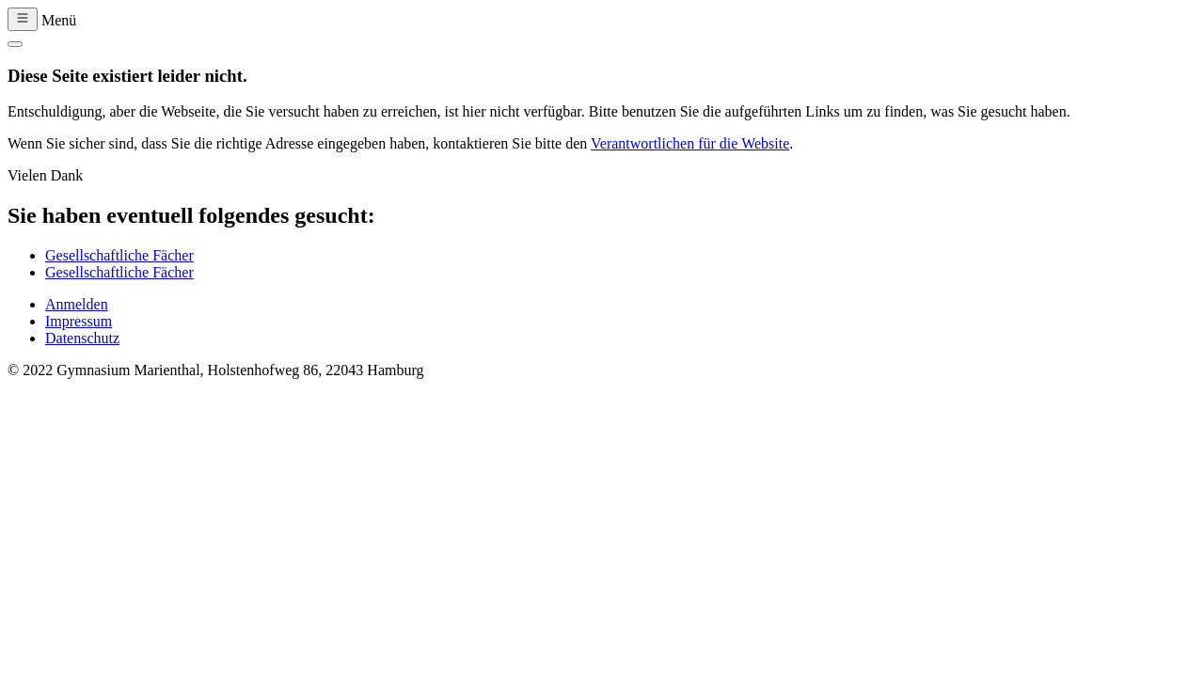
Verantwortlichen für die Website (690, 143)
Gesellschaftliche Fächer (119, 255)
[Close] (15, 44)
